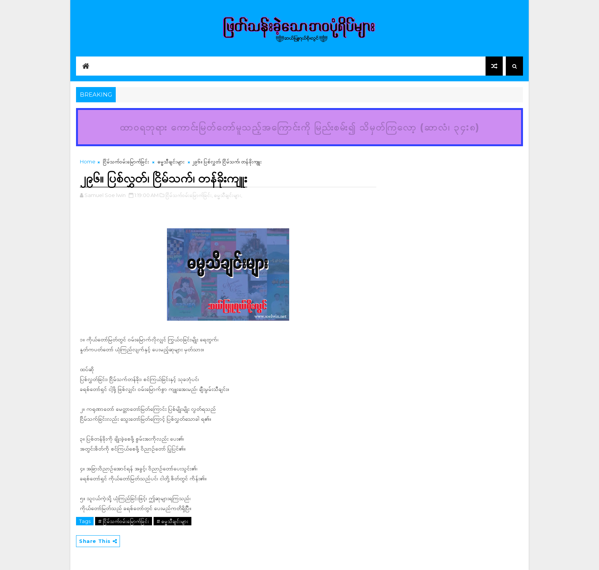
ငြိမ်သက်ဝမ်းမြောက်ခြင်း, (189, 195)
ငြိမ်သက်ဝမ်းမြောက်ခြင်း (126, 161)
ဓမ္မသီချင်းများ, (228, 195)
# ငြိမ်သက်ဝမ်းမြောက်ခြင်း (123, 521)
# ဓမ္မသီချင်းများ (172, 521)
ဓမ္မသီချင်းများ (171, 161)
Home (88, 161)
